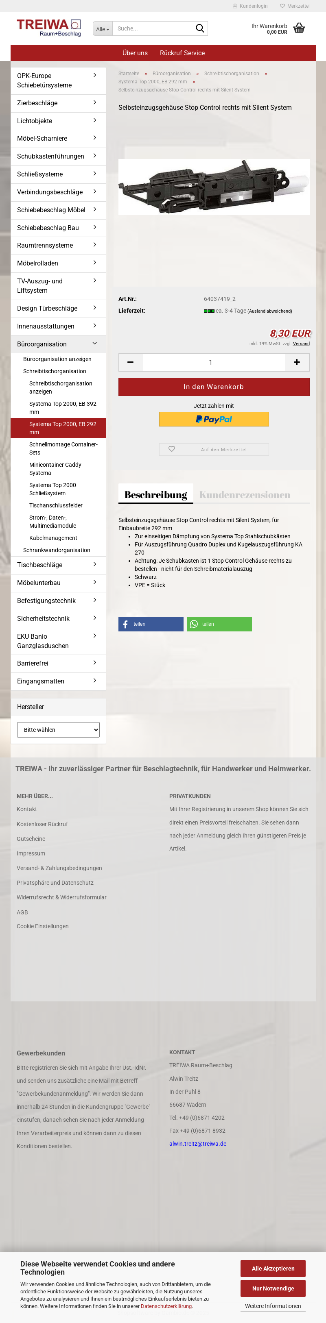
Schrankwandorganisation (56, 550)
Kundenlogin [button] (250, 6)
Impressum (31, 853)
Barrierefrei (32, 663)
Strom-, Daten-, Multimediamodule (52, 521)
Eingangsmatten (40, 681)
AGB (22, 912)
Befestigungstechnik (46, 601)
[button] (130, 362)
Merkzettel (295, 6)
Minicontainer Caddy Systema (55, 468)
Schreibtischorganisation (54, 371)
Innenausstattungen (45, 326)
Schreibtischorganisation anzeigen (60, 387)
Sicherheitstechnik (43, 618)
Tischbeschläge (39, 565)
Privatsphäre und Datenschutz (55, 882)
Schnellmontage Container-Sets (63, 448)
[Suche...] (102, 28)
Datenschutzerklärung (166, 1306)
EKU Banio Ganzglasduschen (43, 641)
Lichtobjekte (34, 121)
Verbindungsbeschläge (50, 192)
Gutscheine (31, 839)
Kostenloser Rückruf (42, 824)
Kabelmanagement (53, 538)
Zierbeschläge (37, 103)
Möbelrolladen (37, 263)
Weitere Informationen (273, 1306)
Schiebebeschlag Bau (48, 228)
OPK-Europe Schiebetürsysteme (44, 80)
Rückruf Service (182, 53)
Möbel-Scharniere (42, 138)
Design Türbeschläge (47, 308)
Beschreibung (156, 494)
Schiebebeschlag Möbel (51, 210)
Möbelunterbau (39, 583)
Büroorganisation (42, 344)
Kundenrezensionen (245, 494)
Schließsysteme (40, 174)
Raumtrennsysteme (45, 245)
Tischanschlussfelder (56, 505)
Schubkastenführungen (50, 156)
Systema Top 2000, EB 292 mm (62, 428)
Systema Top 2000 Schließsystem (52, 489)
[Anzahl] (214, 362)
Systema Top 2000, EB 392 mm (62, 407)
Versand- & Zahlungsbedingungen (59, 868)
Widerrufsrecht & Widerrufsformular (62, 897)
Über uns (135, 53)
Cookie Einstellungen (43, 926)
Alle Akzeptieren (273, 1268)
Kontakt (27, 809)
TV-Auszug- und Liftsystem (40, 285)
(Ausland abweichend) (269, 311)
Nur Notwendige (273, 1288)
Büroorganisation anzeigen (57, 359)
